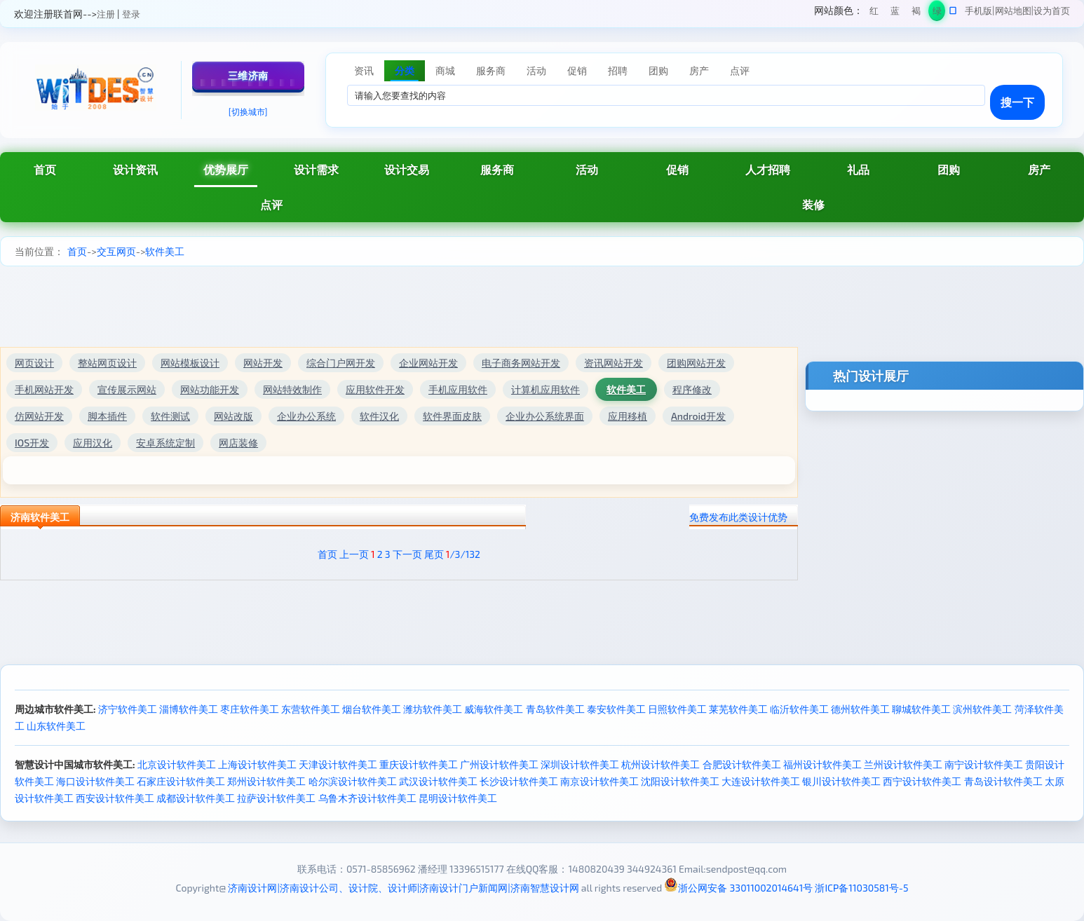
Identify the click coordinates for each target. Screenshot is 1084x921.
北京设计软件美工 (176, 764)
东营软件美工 (310, 709)
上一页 (354, 554)
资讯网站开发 (613, 363)
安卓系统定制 (165, 443)
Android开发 (698, 416)
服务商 (497, 169)
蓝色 (895, 13)
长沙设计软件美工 (519, 781)
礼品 (858, 169)
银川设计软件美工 (841, 781)
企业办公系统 (306, 416)
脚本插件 (107, 416)
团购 (948, 169)
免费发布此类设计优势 (738, 517)
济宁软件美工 (127, 709)
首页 (45, 169)
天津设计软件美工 (338, 764)
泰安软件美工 (616, 709)
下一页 (407, 554)
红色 (874, 13)
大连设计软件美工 (760, 781)
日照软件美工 (677, 709)
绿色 (937, 13)
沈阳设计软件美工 (680, 781)
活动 (587, 169)
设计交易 (406, 169)
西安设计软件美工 (115, 798)
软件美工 (164, 251)
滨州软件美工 (982, 709)
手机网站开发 (44, 389)
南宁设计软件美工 (983, 764)
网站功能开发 (209, 389)
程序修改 (692, 389)
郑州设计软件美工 (266, 781)
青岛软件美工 (555, 709)
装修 (813, 204)
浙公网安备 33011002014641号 (738, 888)
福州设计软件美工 (822, 764)
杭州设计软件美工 (660, 764)
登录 (131, 14)
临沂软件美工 (799, 709)
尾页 (434, 554)
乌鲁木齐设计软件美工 (367, 798)
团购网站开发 (696, 363)
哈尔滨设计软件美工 (353, 781)
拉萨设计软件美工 (276, 798)
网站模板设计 (190, 363)
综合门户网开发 (340, 363)
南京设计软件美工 (599, 781)
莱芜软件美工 (738, 709)
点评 (271, 204)
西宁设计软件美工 (922, 781)
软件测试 (170, 416)
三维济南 (248, 75)
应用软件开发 (375, 389)
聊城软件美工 (921, 709)
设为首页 (1052, 10)
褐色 (916, 13)
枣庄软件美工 (249, 709)
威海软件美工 (493, 709)
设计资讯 (135, 169)
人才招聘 (767, 169)
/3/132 (463, 554)
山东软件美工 (56, 726)
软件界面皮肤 (452, 416)
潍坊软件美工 (432, 709)
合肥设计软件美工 (742, 764)
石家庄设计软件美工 (181, 781)
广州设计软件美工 (499, 764)
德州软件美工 (860, 709)
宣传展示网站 (126, 389)
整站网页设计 (107, 363)
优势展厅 (225, 169)
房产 (1039, 169)
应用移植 (627, 416)
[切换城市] (248, 111)
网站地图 (1013, 10)
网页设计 (34, 363)
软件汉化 (379, 416)
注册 (106, 14)
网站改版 (233, 416)
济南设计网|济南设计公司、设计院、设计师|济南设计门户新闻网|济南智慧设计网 (403, 888)
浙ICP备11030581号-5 (861, 888)
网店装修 (238, 443)
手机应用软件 (457, 389)
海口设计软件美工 (95, 781)
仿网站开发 (39, 416)
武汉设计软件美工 (438, 781)
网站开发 (263, 363)
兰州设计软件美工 (903, 764)
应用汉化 (92, 443)
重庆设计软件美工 (418, 764)
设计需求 (316, 169)
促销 (677, 169)
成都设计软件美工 (195, 798)
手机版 (978, 10)
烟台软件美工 (371, 709)
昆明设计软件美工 (458, 798)
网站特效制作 (292, 389)
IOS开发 (32, 443)
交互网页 (116, 251)
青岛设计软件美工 (1003, 781)
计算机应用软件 (545, 389)
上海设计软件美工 (257, 764)
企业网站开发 (428, 363)
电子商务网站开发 (521, 363)
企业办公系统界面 (545, 416)
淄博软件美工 (188, 709)
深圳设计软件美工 (580, 764)
